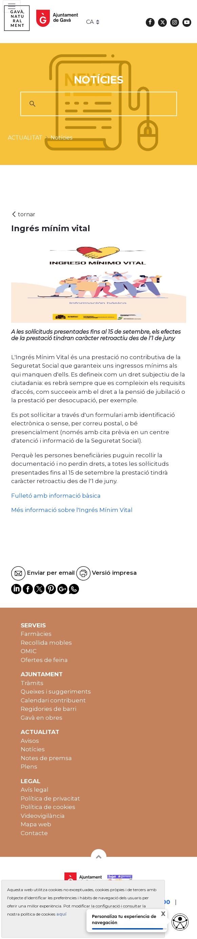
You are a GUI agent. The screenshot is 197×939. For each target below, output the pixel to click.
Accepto (138, 926)
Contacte (34, 833)
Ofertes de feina (44, 660)
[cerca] (97, 104)
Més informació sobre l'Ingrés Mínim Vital (72, 510)
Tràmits (32, 683)
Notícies (33, 749)
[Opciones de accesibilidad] (180, 922)
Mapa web (36, 824)
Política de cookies (48, 807)
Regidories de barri (48, 708)
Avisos (30, 740)
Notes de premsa (46, 758)
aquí (61, 914)
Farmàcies (36, 633)
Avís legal (34, 789)
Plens (29, 766)
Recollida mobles (46, 642)
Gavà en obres (41, 717)
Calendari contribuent (53, 700)
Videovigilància (43, 815)
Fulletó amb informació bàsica (56, 495)
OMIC (29, 651)
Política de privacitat (50, 798)
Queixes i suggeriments (56, 691)
